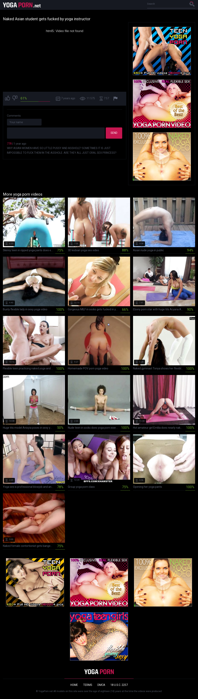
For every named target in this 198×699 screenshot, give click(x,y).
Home (74, 684)
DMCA (101, 684)
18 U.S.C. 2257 (119, 684)
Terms (87, 684)
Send (114, 132)
